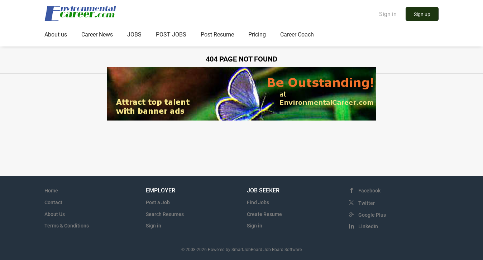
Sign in (388, 14)
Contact (53, 202)
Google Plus (372, 215)
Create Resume (264, 214)
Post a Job (158, 202)
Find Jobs (258, 202)
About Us (54, 214)
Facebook (369, 190)
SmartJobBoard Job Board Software (266, 249)
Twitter (366, 203)
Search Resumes (165, 214)
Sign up (422, 14)
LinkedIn (368, 226)
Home (51, 190)
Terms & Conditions (66, 226)
